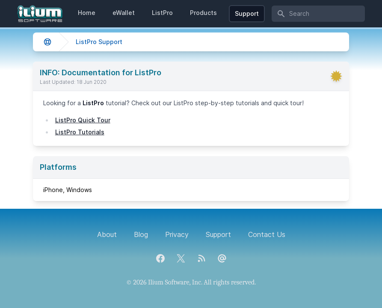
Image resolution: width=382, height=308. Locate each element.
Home (86, 12)
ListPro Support (99, 41)
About (107, 234)
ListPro (162, 12)
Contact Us (266, 234)
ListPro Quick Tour (82, 120)
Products (203, 12)
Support (247, 13)
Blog (141, 234)
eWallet (124, 12)
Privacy (177, 234)
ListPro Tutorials (79, 132)
